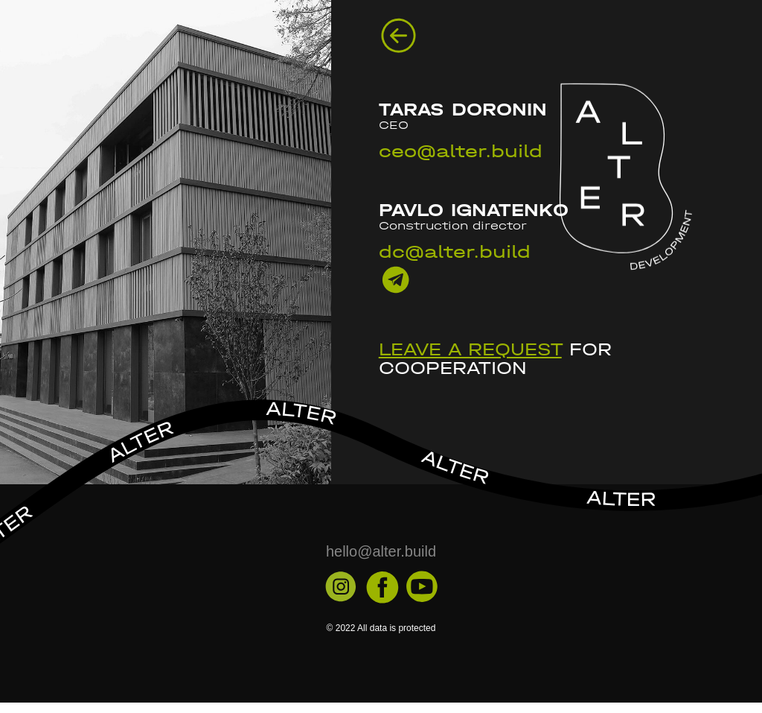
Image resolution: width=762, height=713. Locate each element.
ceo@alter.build (460, 151)
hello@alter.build (381, 551)
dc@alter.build (455, 251)
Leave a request (470, 349)
